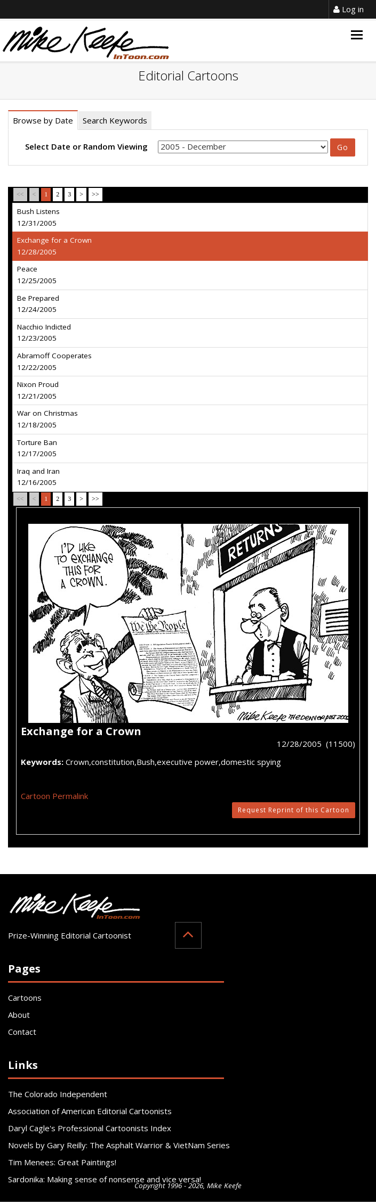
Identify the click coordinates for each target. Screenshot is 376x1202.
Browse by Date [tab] (43, 120)
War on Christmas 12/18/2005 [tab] (47, 419)
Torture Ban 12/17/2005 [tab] (37, 448)
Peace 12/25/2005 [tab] (37, 274)
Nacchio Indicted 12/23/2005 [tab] (44, 332)
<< (20, 194)
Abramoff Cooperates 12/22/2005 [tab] (54, 361)
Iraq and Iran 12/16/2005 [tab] (38, 477)
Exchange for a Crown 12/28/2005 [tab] (54, 246)
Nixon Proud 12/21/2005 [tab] (38, 390)
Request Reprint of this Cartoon (293, 809)
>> (95, 194)
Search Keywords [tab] (115, 120)
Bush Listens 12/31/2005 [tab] (38, 217)
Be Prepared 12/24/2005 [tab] (38, 304)
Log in (348, 9)
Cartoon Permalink (54, 796)
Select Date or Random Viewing (86, 146)
